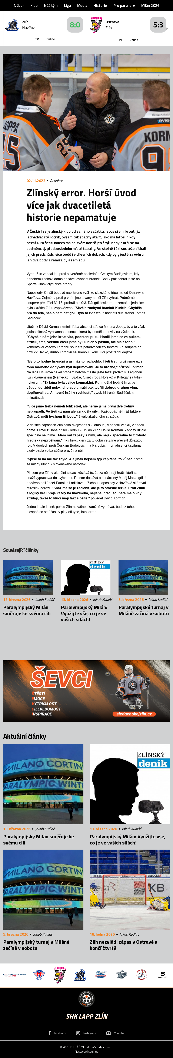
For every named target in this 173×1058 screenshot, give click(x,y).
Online (50, 39)
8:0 (75, 24)
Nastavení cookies (86, 1051)
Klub (34, 5)
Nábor (19, 5)
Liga (67, 5)
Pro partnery (124, 5)
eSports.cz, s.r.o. (102, 1047)
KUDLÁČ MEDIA (79, 1047)
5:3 (158, 24)
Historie (100, 5)
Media (82, 5)
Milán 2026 (150, 5)
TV (37, 39)
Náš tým (51, 5)
